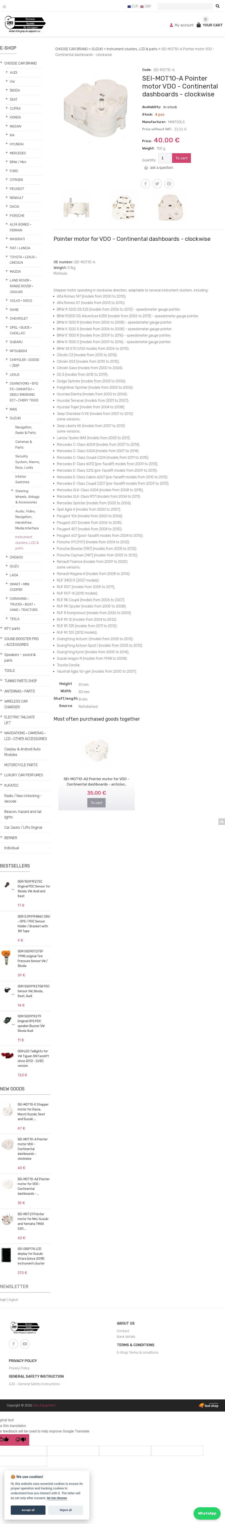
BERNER (10, 838)
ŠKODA (15, 90)
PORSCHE (17, 216)
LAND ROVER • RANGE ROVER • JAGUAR (21, 286)
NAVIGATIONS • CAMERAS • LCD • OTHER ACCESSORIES (25, 736)
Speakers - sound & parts (20, 658)
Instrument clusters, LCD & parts (27, 542)
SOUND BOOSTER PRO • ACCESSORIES (21, 642)
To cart (181, 158)
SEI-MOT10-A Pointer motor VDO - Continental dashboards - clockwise (33, 1149)
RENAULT (17, 198)
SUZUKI (15, 418)
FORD (14, 171)
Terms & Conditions (135, 1345)
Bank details (126, 1337)
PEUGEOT (17, 189)
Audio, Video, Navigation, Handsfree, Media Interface (27, 519)
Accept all (28, 1510)
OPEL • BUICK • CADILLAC (21, 330)
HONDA (15, 117)
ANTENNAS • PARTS (19, 691)
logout (13, 1300)
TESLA (15, 619)
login (3, 1300)
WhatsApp (207, 1513)
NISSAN (15, 126)
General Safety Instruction (36, 1376)
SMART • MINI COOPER (19, 587)
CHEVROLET (19, 318)
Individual (11, 848)
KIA (12, 135)
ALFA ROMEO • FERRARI (20, 227)
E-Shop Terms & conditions (137, 1353)
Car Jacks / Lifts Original (23, 827)
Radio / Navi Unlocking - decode (23, 799)
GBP (145, 6)
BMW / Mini (18, 162)
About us (126, 1323)
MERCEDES (18, 153)
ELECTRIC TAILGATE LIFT (19, 720)
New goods (12, 1088)
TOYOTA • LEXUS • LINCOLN (23, 260)
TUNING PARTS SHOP (20, 681)
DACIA (14, 207)
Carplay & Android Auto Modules (22, 752)
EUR (132, 6)
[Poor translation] (20, 1440)
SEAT (14, 99)
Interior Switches (22, 479)
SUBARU (16, 342)
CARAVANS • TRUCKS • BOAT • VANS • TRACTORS (24, 604)
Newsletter (14, 1286)
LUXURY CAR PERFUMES (23, 775)
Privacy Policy (23, 1361)
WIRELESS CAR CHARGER (16, 704)
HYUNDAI (17, 144)
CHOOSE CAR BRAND (20, 63)
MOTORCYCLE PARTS (21, 765)
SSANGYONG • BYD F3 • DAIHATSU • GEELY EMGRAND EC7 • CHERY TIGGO (24, 391)
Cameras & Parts (23, 444)
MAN (13, 409)
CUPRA (15, 108)
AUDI (13, 73)
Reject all (66, 1510)
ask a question (158, 168)
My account (182, 25)
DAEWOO (16, 557)
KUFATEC (11, 785)
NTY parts (12, 628)
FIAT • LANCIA (20, 248)
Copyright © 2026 (31, 1405)
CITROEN (16, 180)
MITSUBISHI (18, 351)
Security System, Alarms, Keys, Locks (27, 461)
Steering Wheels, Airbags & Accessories (27, 496)
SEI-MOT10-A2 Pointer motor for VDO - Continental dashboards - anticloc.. (96, 774)
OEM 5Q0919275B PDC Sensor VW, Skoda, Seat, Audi (34, 991)
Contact (123, 1331)
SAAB (14, 310)
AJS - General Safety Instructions (34, 1384)
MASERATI (17, 239)
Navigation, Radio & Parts (25, 430)
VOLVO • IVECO (21, 301)
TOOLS (9, 670)
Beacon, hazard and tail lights (22, 814)
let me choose (57, 1498)
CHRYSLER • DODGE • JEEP (24, 363)
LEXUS (15, 375)
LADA (14, 575)
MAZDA (15, 272)
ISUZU (14, 566)
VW (12, 82)
